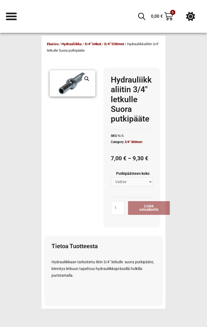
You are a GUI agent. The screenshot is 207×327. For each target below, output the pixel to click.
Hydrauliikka (71, 44)
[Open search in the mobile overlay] (141, 16)
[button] (87, 79)
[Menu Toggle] (11, 16)
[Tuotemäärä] (117, 208)
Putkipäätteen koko (133, 173)
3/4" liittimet (114, 44)
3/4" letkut (93, 44)
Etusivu (52, 44)
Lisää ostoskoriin (148, 208)
